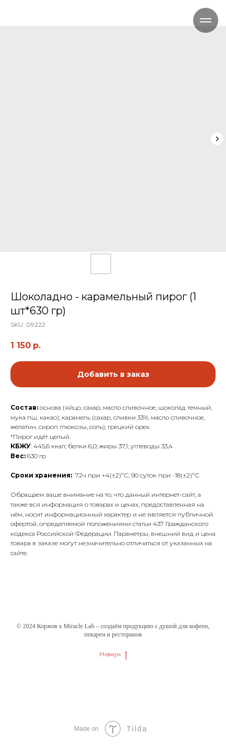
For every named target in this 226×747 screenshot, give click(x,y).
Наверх (113, 654)
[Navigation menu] (205, 20)
